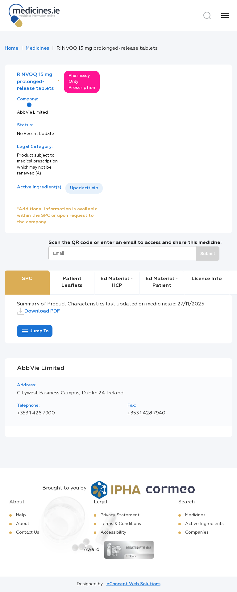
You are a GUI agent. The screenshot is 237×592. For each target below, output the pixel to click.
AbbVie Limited (32, 113)
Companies (197, 532)
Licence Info (207, 278)
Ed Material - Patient (162, 282)
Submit (207, 253)
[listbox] (84, 188)
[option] (84, 188)
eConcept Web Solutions (133, 584)
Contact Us (27, 532)
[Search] (207, 15)
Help (21, 515)
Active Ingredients (204, 524)
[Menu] (225, 15)
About (22, 524)
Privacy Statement (120, 515)
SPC (27, 278)
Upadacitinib (84, 188)
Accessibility (114, 532)
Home (11, 48)
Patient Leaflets (71, 282)
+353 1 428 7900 (36, 413)
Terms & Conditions (121, 524)
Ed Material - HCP (117, 282)
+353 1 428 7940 (146, 413)
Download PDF (38, 311)
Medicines (37, 48)
